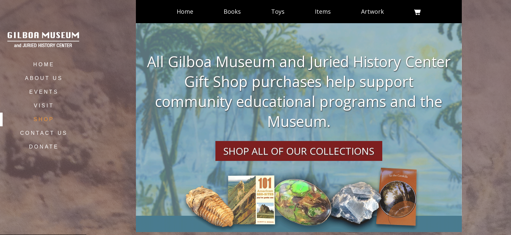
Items (323, 11)
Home (185, 11)
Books (232, 11)
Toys (278, 11)
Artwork (372, 11)
